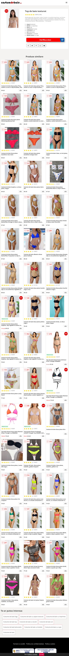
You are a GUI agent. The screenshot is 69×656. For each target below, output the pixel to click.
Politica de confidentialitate (35, 644)
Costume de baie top (10, 622)
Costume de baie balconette (12, 627)
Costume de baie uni (46, 622)
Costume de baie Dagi (10, 617)
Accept (41, 654)
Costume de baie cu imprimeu (56, 617)
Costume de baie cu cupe (53, 627)
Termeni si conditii (19, 644)
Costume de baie (8, 632)
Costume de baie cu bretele (33, 627)
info (21, 90)
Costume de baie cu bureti (28, 622)
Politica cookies (50, 644)
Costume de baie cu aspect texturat (31, 617)
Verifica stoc (51, 40)
